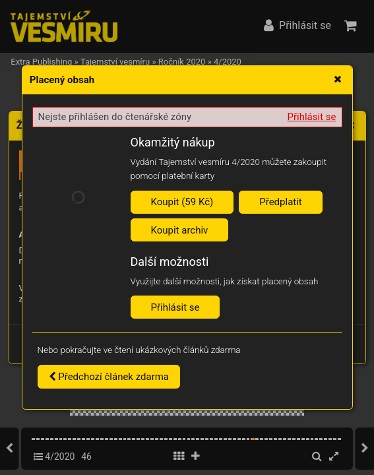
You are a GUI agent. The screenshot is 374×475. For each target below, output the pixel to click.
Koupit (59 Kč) (182, 202)
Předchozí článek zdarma (109, 377)
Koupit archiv (179, 230)
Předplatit (280, 202)
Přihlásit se (312, 117)
